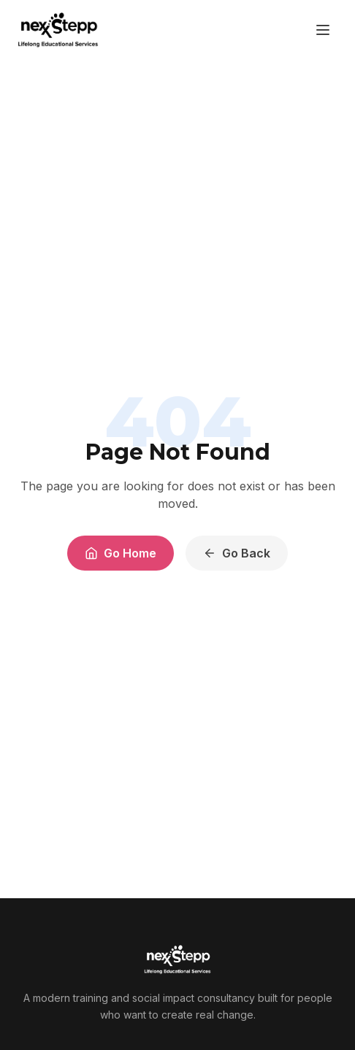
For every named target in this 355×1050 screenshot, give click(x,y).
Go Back (236, 553)
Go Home (120, 553)
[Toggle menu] (322, 30)
